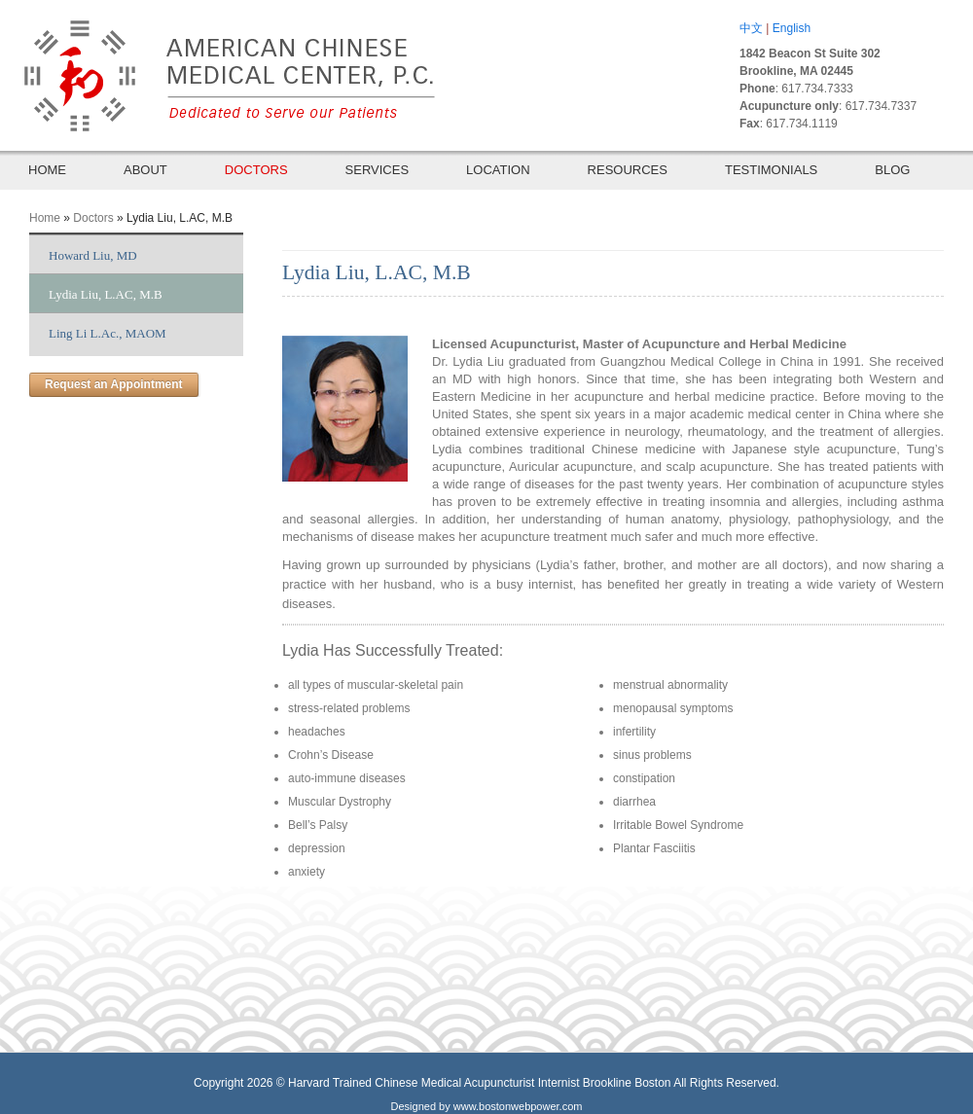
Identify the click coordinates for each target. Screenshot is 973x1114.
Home (44, 218)
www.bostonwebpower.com (518, 1106)
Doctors (93, 218)
